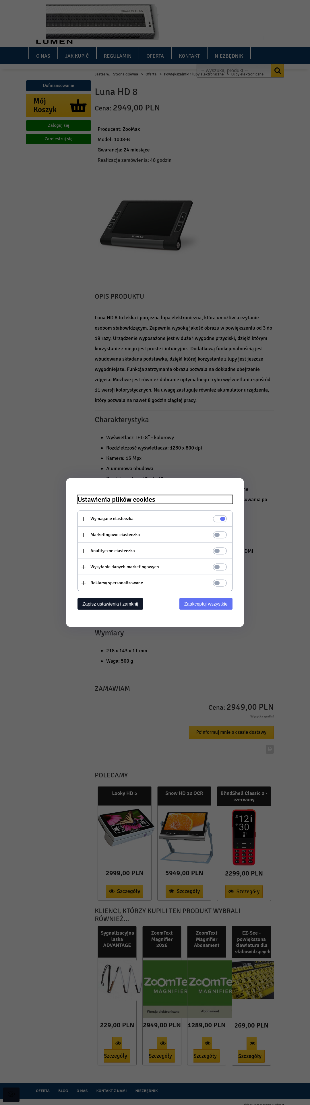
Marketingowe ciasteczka (115, 535)
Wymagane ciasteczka (111, 519)
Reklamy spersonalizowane (116, 583)
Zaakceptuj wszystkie (206, 604)
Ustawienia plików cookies (116, 499)
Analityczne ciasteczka (112, 551)
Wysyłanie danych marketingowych (124, 567)
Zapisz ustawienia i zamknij (110, 604)
